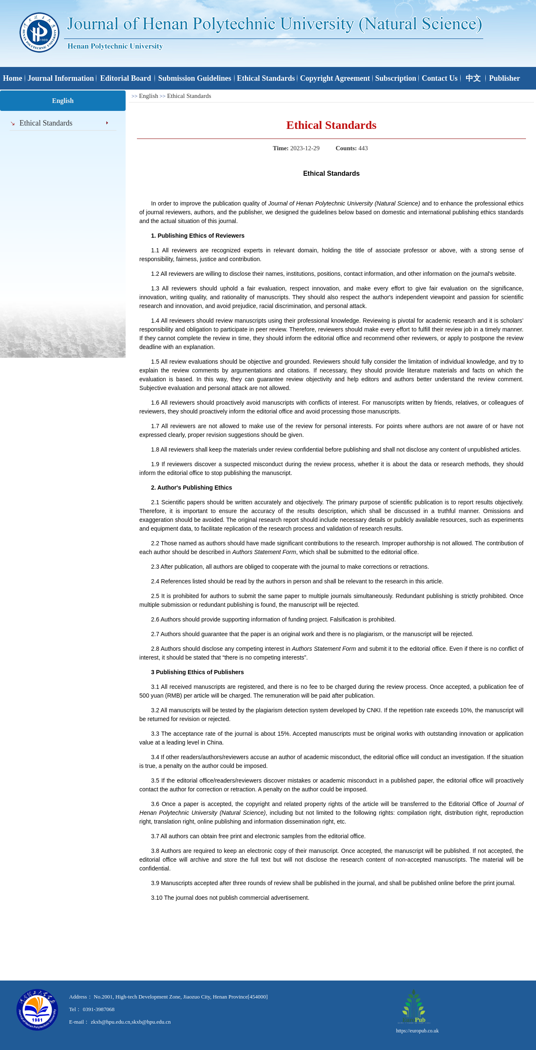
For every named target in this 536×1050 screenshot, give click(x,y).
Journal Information (61, 78)
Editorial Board (125, 78)
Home (12, 78)
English (148, 95)
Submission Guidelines (195, 78)
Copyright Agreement (335, 78)
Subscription (395, 78)
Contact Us (440, 78)
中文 (473, 78)
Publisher (504, 78)
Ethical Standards (266, 78)
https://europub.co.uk (417, 1031)
